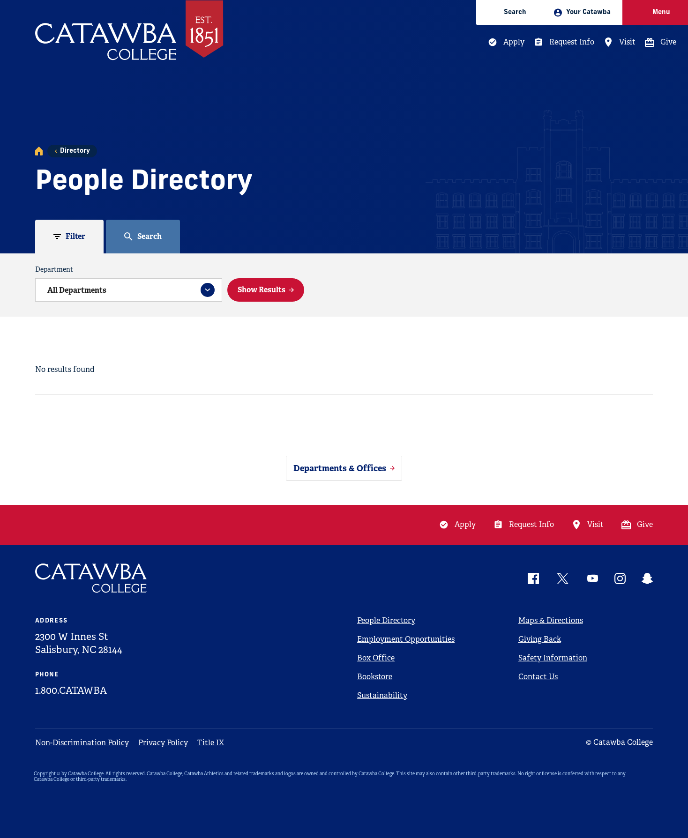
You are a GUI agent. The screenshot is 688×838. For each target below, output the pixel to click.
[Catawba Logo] (91, 578)
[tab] (69, 236)
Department (54, 269)
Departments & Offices (339, 468)
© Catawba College (619, 742)
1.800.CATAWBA (71, 690)
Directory (75, 151)
